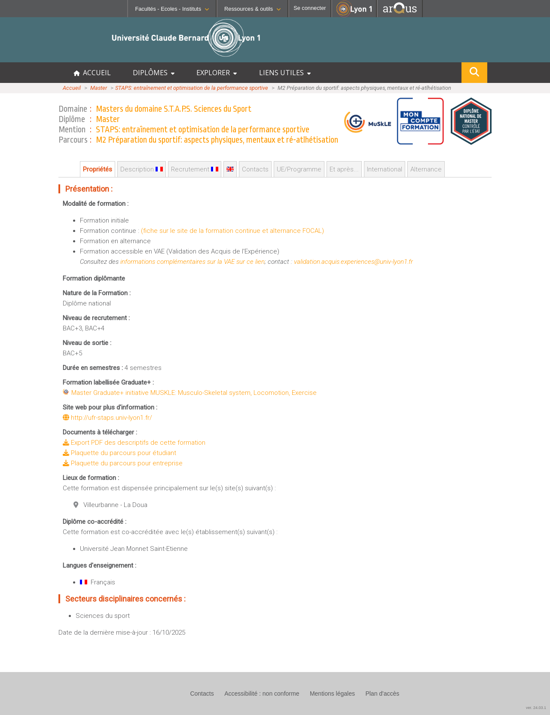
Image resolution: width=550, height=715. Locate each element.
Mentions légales (332, 693)
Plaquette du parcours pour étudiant (119, 453)
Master (98, 88)
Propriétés (97, 169)
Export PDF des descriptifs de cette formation (134, 442)
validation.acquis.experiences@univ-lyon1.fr (353, 262)
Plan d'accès (382, 693)
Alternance (426, 169)
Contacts (255, 169)
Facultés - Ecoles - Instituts (172, 9)
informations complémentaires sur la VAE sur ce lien (192, 262)
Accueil (72, 88)
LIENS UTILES (285, 72)
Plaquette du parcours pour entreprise (123, 463)
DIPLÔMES (153, 72)
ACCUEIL (92, 72)
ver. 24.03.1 (536, 708)
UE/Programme (299, 169)
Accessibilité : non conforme (261, 693)
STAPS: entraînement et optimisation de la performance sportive (191, 88)
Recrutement (194, 169)
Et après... (344, 169)
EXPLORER (216, 72)
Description (141, 169)
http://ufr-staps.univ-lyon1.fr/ (107, 418)
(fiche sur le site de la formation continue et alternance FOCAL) (232, 231)
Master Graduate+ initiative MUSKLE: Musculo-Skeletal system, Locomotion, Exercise (194, 393)
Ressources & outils (252, 9)
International (384, 169)
